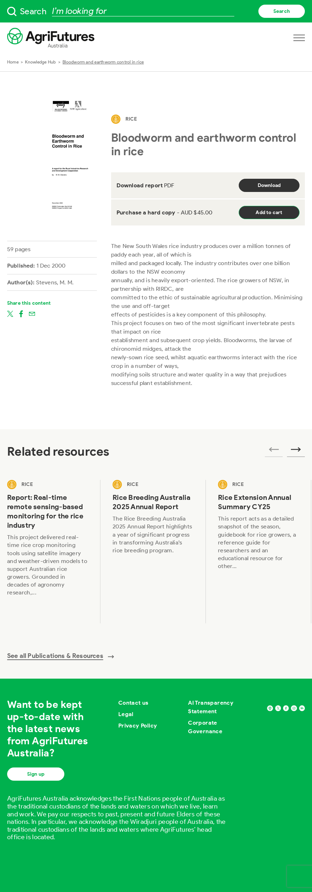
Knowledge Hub (40, 62)
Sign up (35, 774)
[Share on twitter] (10, 313)
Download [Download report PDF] (269, 185)
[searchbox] (156, 11)
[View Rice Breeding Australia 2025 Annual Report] (153, 551)
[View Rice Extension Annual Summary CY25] (258, 551)
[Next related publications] (296, 451)
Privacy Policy (137, 725)
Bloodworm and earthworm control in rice (103, 62)
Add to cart (269, 212)
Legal (126, 714)
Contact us (133, 702)
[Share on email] (32, 313)
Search (281, 11)
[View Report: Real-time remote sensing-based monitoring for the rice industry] (47, 551)
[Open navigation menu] (299, 38)
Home (13, 62)
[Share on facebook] (21, 313)
